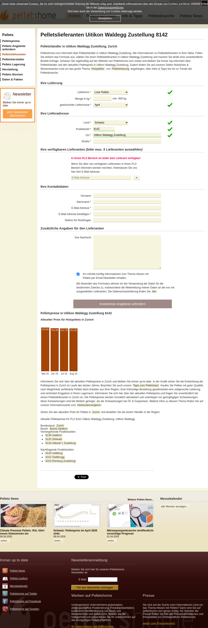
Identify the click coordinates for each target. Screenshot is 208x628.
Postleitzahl (83, 129)
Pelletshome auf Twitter (23, 593)
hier (154, 291)
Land (87, 122)
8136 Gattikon (54, 435)
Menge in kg (83, 98)
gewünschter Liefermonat (75, 104)
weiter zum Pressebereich (159, 623)
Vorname (86, 195)
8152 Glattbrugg (55, 457)
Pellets (8, 35)
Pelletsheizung (120, 68)
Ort (88, 135)
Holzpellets (97, 68)
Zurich (95, 412)
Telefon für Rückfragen (78, 220)
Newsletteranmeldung (89, 560)
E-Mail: (83, 579)
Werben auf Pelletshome (91, 595)
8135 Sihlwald (54, 439)
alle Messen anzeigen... (175, 506)
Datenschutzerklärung (110, 7)
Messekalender (19, 586)
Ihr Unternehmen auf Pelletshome (92, 626)
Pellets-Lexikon (19, 578)
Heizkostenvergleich (89, 405)
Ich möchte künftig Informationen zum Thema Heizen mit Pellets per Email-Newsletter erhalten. (116, 275)
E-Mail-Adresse (81, 208)
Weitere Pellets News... (141, 499)
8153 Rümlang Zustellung (61, 461)
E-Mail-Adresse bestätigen (74, 214)
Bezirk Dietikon (58, 428)
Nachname (84, 201)
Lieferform (84, 92)
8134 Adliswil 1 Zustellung (61, 443)
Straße (86, 141)
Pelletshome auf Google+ (24, 609)
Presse (148, 595)
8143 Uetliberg (54, 453)
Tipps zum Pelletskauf (146, 385)
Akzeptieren (105, 18)
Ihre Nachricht (83, 237)
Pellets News (17, 570)
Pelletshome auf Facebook (25, 601)
